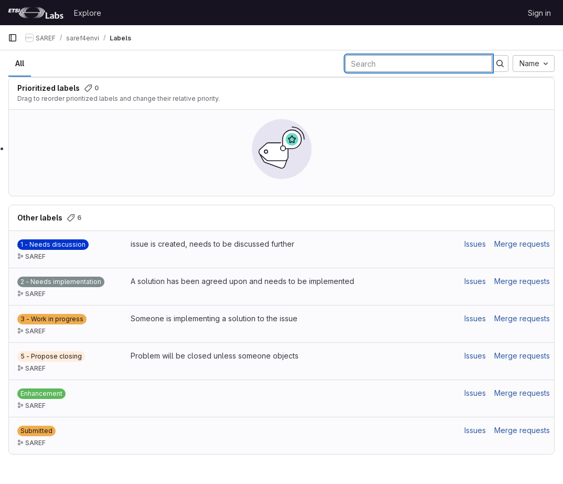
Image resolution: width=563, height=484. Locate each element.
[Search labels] (418, 63)
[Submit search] (500, 63)
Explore (87, 12)
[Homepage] (36, 12)
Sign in (539, 12)
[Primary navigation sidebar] (12, 37)
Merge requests (522, 243)
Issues (475, 243)
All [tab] (19, 63)
